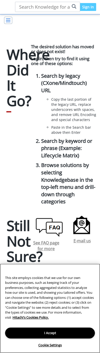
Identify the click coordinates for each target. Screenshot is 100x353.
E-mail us (82, 241)
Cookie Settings (50, 345)
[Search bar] (47, 7)
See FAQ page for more (46, 246)
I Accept (50, 333)
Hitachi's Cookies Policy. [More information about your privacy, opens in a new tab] (30, 317)
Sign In (88, 7)
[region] (50, 308)
